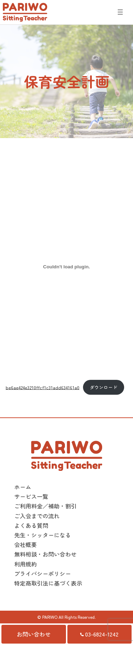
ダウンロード (103, 387)
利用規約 (25, 564)
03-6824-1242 (99, 634)
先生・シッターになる (42, 535)
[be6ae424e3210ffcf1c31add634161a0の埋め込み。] (66, 267)
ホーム (22, 487)
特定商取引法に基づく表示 (48, 583)
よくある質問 (31, 525)
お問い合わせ (34, 634)
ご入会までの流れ (37, 516)
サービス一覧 (31, 496)
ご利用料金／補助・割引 (45, 506)
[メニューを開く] (120, 12)
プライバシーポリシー (42, 573)
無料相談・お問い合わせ (45, 554)
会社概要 (25, 544)
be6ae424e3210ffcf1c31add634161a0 (42, 387)
